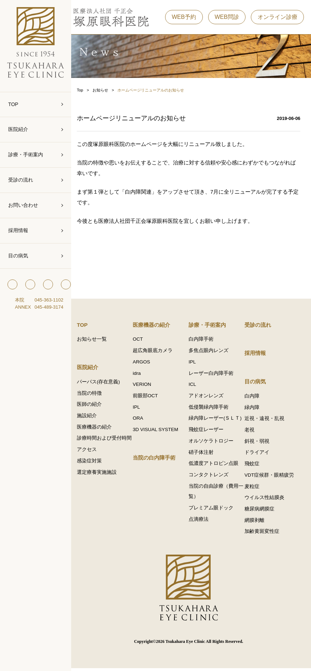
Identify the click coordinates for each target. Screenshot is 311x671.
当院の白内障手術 (158, 460)
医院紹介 (18, 129)
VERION (146, 386)
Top (85, 90)
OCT (142, 340)
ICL (195, 386)
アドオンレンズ (208, 397)
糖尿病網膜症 (261, 511)
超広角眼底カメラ (156, 352)
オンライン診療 (277, 18)
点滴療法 (201, 522)
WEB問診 (227, 18)
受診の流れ (20, 180)
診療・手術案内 (25, 154)
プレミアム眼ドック (213, 510)
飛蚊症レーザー (208, 431)
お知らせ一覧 (97, 340)
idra (141, 374)
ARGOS (145, 363)
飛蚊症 (253, 465)
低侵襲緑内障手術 (211, 408)
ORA (142, 420)
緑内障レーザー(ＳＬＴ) (217, 420)
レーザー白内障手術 (213, 374)
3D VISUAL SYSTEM (159, 431)
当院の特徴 (94, 394)
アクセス (92, 462)
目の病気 (18, 255)
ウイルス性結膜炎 (266, 500)
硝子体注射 (203, 454)
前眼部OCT (149, 397)
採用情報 (18, 230)
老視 (251, 431)
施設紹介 (92, 417)
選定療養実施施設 (102, 485)
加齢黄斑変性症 (263, 534)
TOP (13, 104)
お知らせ (105, 90)
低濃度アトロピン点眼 (216, 465)
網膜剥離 (256, 522)
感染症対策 (94, 473)
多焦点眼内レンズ (211, 352)
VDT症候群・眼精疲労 (270, 477)
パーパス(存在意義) (103, 383)
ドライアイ (258, 454)
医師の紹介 (94, 406)
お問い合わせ (23, 205)
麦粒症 (253, 488)
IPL (140, 408)
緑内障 (253, 408)
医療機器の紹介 (99, 428)
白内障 (253, 397)
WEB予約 (184, 18)
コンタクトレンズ (211, 477)
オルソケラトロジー (213, 443)
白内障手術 (203, 340)
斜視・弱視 (258, 443)
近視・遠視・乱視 (266, 420)
